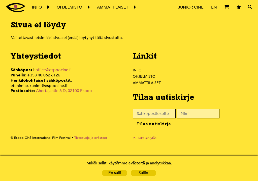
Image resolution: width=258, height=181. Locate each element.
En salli (114, 173)
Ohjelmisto (144, 76)
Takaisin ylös (147, 138)
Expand (48, 7)
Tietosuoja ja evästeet (88, 138)
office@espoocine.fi (54, 70)
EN (214, 7)
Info (137, 70)
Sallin (143, 173)
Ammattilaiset (147, 83)
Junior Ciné (191, 7)
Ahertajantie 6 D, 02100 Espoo (63, 85)
